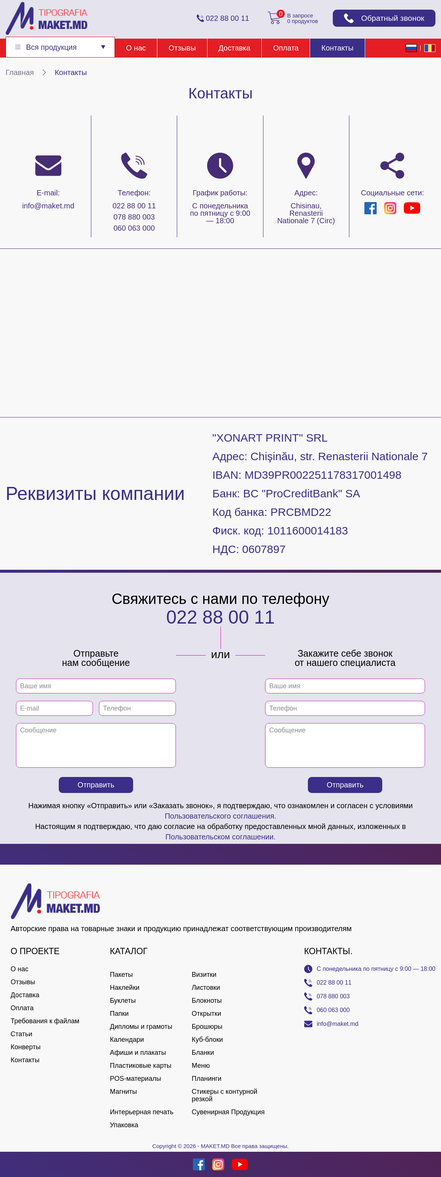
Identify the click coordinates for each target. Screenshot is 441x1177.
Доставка (235, 48)
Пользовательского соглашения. (220, 816)
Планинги (207, 1078)
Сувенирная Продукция (228, 1112)
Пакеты (121, 974)
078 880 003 (134, 217)
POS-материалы (135, 1078)
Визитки (204, 974)
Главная (20, 72)
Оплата (286, 48)
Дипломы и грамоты (141, 1026)
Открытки (206, 1013)
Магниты (123, 1091)
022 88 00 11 (134, 206)
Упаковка (124, 1125)
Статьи (21, 1034)
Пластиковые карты (140, 1065)
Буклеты (123, 1000)
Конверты (26, 1047)
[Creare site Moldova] (16, 1164)
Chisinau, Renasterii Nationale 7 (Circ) (306, 213)
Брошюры (207, 1026)
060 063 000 (134, 228)
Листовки (206, 987)
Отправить (95, 785)
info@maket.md (48, 206)
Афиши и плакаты (138, 1052)
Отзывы (182, 48)
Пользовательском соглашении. (220, 837)
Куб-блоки (207, 1039)
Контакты (337, 48)
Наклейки (125, 987)
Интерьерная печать (142, 1112)
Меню (201, 1065)
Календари (127, 1039)
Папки (119, 1013)
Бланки (203, 1052)
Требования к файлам (45, 1021)
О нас (136, 48)
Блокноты (207, 1000)
